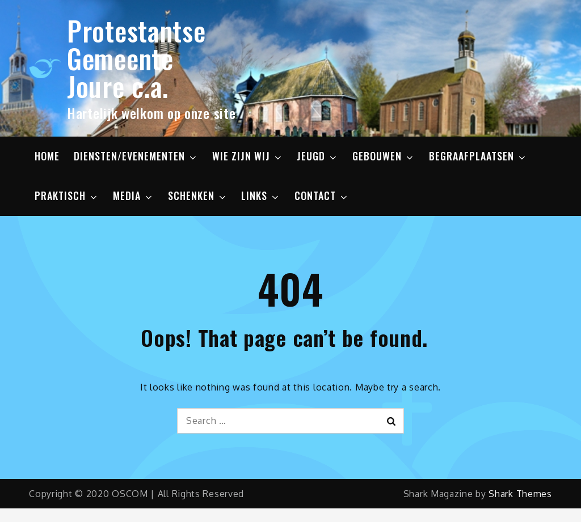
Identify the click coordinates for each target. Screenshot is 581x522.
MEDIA (133, 195)
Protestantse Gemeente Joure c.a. (136, 58)
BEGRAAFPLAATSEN (478, 155)
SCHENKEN (198, 195)
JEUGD (317, 155)
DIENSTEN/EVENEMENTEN (136, 155)
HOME (47, 155)
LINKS (260, 195)
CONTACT (321, 195)
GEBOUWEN (383, 155)
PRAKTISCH (67, 195)
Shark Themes (520, 493)
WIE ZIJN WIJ (247, 155)
